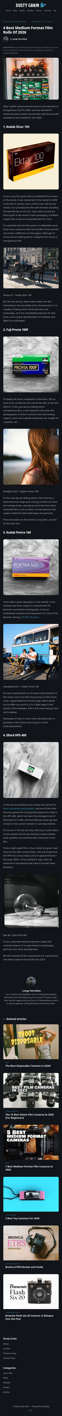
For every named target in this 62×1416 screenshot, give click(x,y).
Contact (6, 1348)
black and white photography (18, 808)
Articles (39, 10)
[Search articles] (54, 10)
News (15, 10)
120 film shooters (30, 617)
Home (8, 10)
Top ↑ (31, 1410)
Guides (22, 10)
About (6, 1344)
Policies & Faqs (9, 1353)
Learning (47, 10)
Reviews (30, 10)
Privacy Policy (9, 1358)
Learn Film (8, 1373)
